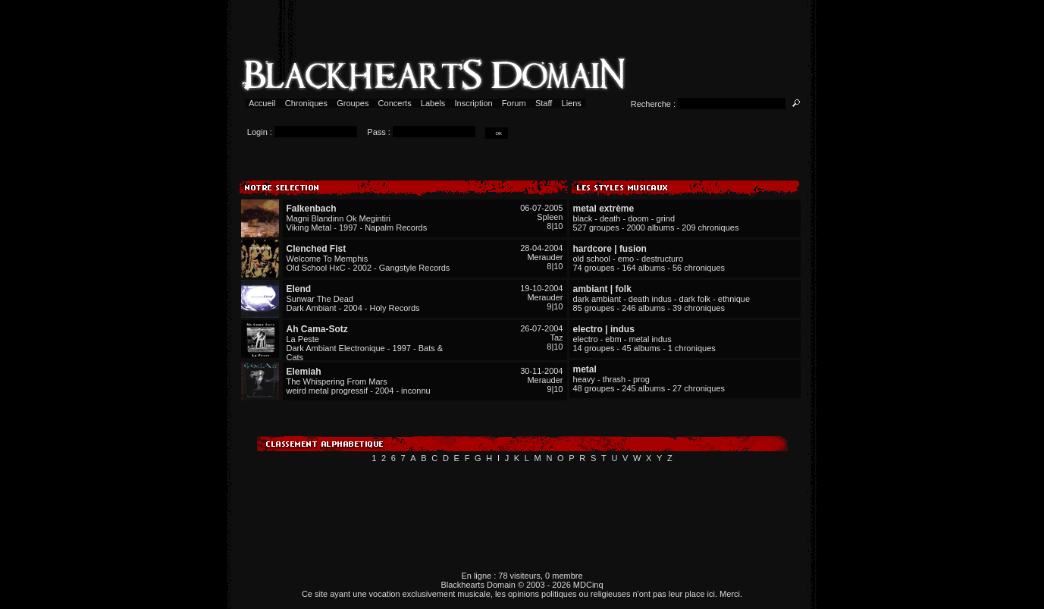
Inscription (473, 103)
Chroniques (306, 103)
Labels (433, 103)
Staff (544, 103)
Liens (571, 103)
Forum (514, 103)
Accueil (263, 103)
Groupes (352, 103)
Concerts (395, 103)
